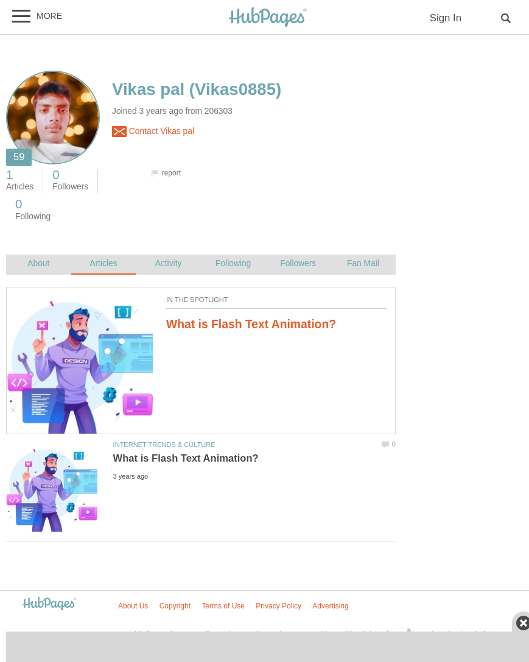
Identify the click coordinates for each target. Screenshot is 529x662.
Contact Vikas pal (153, 131)
